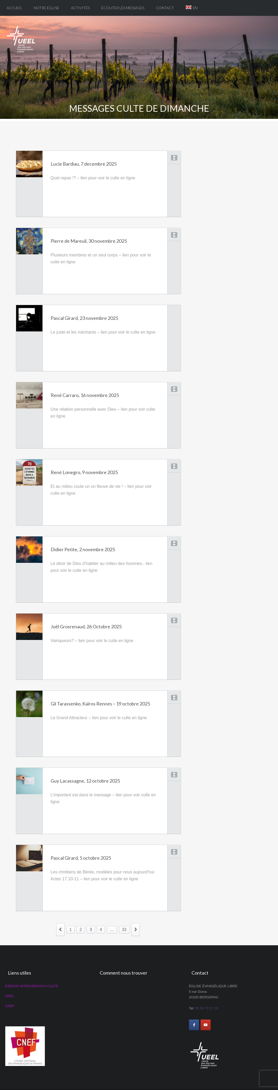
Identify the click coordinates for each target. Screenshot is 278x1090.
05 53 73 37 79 (206, 1008)
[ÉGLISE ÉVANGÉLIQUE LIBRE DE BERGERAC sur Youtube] (205, 1024)
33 (124, 929)
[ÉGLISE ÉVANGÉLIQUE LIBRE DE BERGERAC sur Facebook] (194, 1024)
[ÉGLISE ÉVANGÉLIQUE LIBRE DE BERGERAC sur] (217, 1024)
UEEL (9, 996)
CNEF (10, 1006)
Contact (165, 8)
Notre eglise (46, 8)
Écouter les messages (122, 8)
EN (195, 8)
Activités (80, 8)
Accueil (14, 8)
